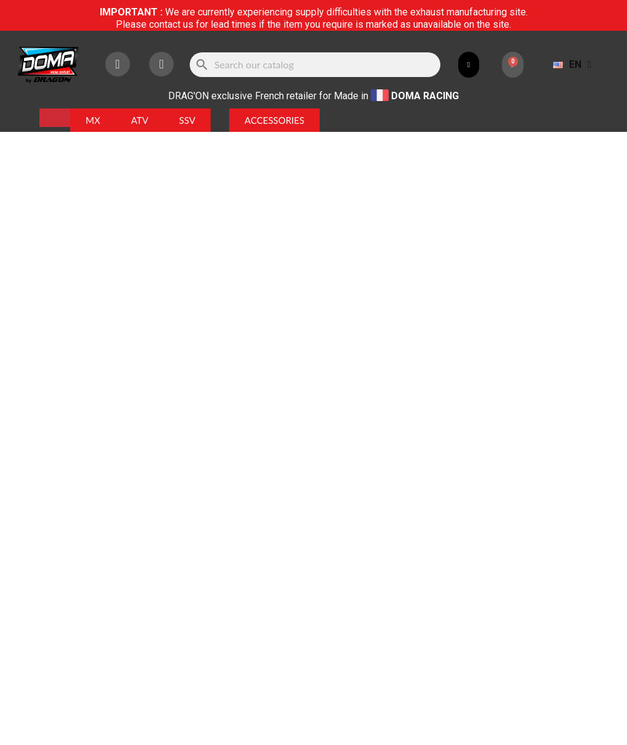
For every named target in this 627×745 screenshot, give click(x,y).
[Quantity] (337, 255)
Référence (342, 163)
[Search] (315, 64)
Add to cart (427, 255)
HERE (392, 533)
